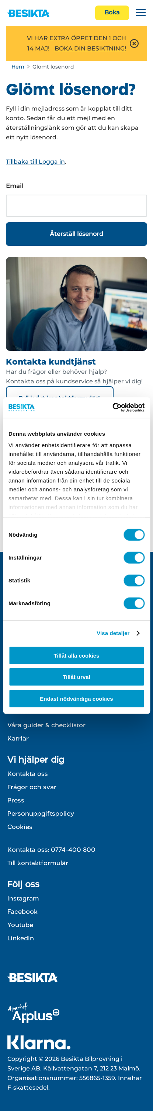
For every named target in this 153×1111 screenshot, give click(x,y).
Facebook (22, 911)
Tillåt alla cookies (77, 655)
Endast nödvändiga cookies (76, 698)
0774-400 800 (73, 849)
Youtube (20, 925)
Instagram (23, 898)
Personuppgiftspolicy (40, 813)
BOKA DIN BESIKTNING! (90, 48)
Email (14, 185)
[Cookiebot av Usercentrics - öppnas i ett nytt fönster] (112, 407)
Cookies (19, 826)
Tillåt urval (76, 677)
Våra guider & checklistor (46, 725)
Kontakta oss (27, 773)
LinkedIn (20, 938)
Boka (112, 12)
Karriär (18, 738)
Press (15, 800)
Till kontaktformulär (37, 863)
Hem (17, 66)
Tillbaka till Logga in (35, 161)
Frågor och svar (31, 787)
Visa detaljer (113, 633)
